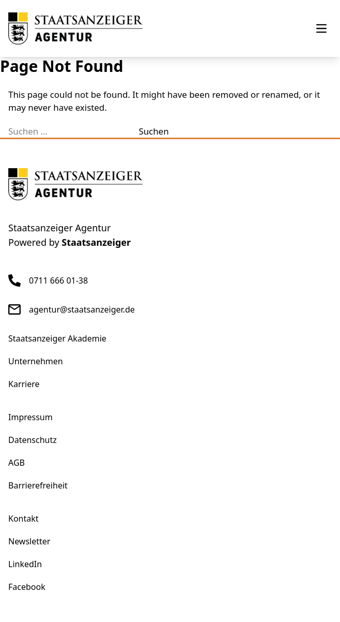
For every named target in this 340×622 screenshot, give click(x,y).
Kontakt (23, 518)
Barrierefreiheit (38, 485)
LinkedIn (25, 564)
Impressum (30, 417)
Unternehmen (35, 361)
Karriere (24, 384)
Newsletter (29, 541)
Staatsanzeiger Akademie (57, 338)
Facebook (26, 587)
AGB (16, 462)
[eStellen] (75, 28)
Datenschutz (32, 440)
